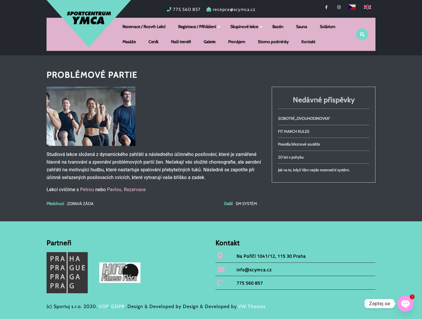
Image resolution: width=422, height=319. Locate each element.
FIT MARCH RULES (293, 131)
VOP (103, 306)
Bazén (277, 26)
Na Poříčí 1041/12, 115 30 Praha (271, 256)
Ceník (153, 41)
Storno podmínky (273, 41)
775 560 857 (187, 9)
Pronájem (236, 41)
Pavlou (114, 189)
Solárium (327, 26)
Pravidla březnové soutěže (299, 144)
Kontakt (308, 41)
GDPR (118, 306)
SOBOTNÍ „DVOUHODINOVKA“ (304, 118)
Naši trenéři (181, 41)
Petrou (87, 189)
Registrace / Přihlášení (197, 26)
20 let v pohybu (291, 157)
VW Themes (251, 306)
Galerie (209, 41)
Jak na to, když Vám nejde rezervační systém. (314, 169)
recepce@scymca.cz (234, 9)
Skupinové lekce (244, 26)
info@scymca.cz (254, 269)
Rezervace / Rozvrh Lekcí (143, 26)
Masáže (129, 41)
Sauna (301, 26)
